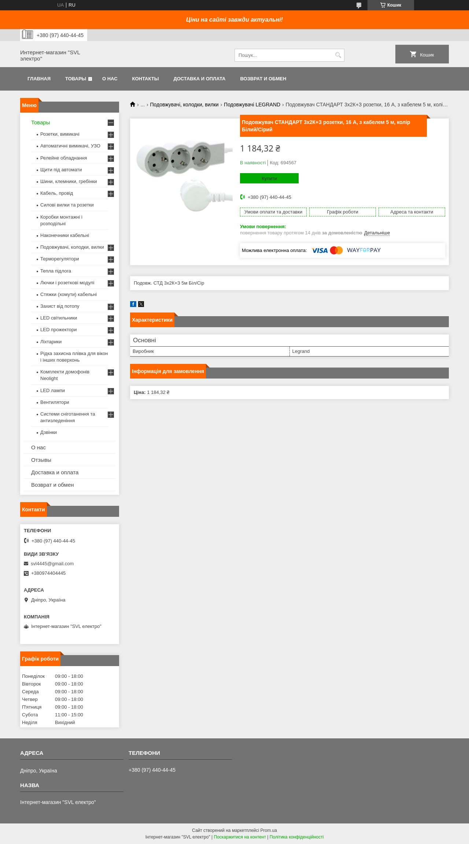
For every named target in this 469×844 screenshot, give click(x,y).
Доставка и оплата (199, 78)
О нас (110, 78)
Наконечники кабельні (64, 235)
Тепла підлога (55, 271)
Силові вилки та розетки (67, 205)
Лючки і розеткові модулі (67, 282)
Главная (39, 78)
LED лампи (52, 390)
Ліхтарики (51, 341)
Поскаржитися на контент (240, 837)
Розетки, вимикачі (60, 134)
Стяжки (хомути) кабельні (68, 294)
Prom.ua (269, 830)
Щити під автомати (61, 169)
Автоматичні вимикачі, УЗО (70, 146)
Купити (269, 178)
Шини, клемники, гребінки (68, 181)
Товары (75, 78)
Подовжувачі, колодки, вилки (184, 104)
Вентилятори (54, 402)
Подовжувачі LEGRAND (252, 104)
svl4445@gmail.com (52, 563)
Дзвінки (48, 432)
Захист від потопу (59, 306)
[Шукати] (338, 55)
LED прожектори (58, 329)
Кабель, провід (56, 193)
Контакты (145, 78)
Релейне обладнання (63, 158)
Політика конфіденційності (297, 837)
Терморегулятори (59, 259)
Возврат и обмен (263, 78)
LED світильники (58, 318)
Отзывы (41, 460)
